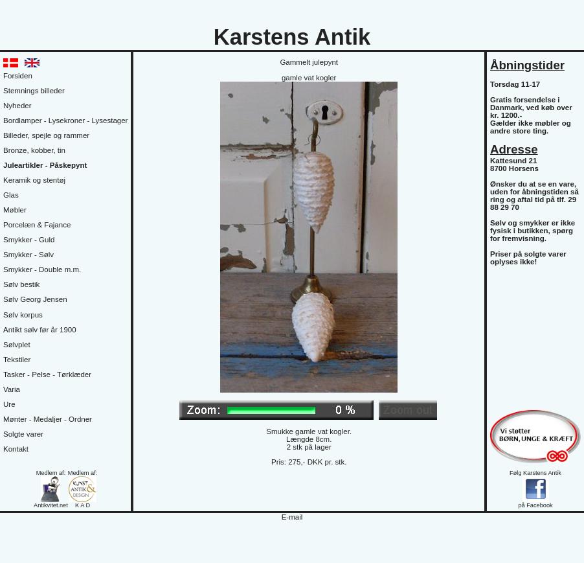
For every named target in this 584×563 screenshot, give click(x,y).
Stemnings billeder (34, 91)
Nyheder (17, 105)
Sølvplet (16, 345)
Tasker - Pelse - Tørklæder (47, 374)
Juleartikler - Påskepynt (45, 165)
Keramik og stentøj (34, 180)
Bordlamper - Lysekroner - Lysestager (65, 120)
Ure (9, 404)
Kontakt (15, 449)
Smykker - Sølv (28, 255)
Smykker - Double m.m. (42, 269)
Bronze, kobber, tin (34, 150)
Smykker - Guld (28, 240)
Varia (11, 389)
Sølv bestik (21, 284)
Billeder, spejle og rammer (46, 135)
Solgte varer (23, 434)
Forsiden (17, 76)
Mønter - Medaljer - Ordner (47, 419)
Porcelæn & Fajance (37, 225)
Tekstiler (16, 359)
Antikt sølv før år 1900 (39, 330)
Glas (11, 195)
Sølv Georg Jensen (35, 299)
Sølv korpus (23, 315)
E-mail (292, 517)
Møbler (15, 210)
